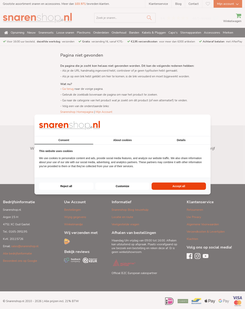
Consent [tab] (63, 140)
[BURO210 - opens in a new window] (191, 125)
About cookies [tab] (122, 140)
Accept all (178, 186)
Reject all (66, 186)
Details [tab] (181, 140)
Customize (122, 186)
